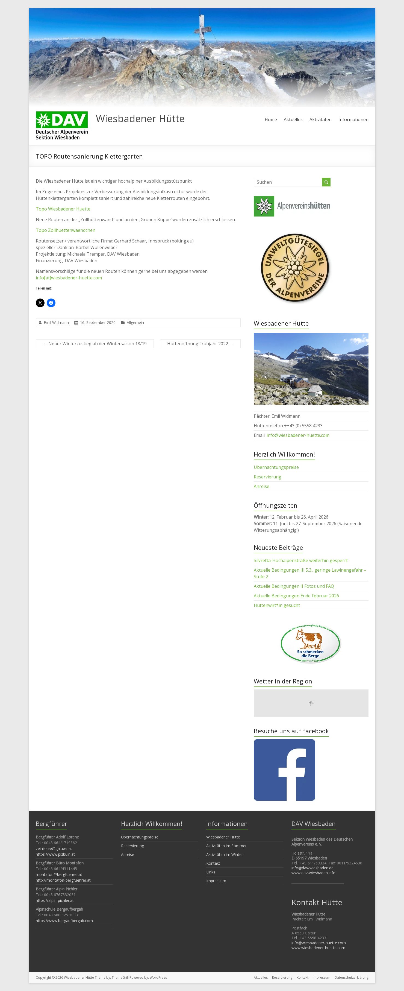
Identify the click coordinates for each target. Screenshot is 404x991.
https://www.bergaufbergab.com (64, 920)
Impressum (216, 880)
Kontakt (213, 863)
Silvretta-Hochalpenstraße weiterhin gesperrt (301, 560)
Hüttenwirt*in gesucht (277, 605)
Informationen (353, 119)
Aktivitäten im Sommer (226, 845)
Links (210, 872)
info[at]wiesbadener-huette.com (69, 278)
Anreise (261, 486)
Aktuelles (293, 119)
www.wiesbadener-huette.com (318, 947)
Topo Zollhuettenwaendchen (65, 230)
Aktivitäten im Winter (224, 854)
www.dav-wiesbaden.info (313, 872)
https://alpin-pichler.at (55, 900)
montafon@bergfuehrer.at (59, 874)
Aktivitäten (320, 119)
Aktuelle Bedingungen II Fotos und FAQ (294, 586)
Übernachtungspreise (276, 467)
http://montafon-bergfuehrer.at (63, 880)
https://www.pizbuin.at (55, 854)
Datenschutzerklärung (351, 977)
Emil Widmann (56, 322)
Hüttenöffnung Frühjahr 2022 (200, 344)
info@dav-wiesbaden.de (312, 867)
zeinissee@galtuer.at (54, 848)
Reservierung (267, 477)
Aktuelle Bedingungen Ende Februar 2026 (296, 596)
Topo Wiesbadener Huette (63, 209)
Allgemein (135, 322)
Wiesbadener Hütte (140, 118)
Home (271, 119)
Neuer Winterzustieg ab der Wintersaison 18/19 (95, 344)
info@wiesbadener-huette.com (298, 435)
